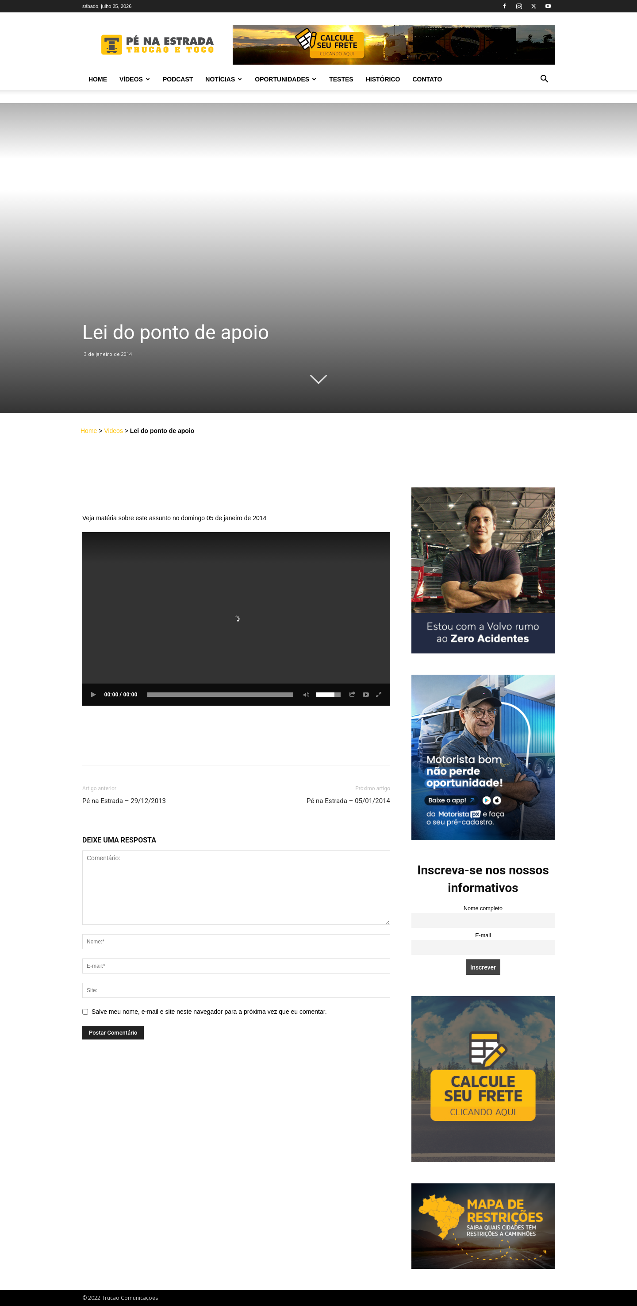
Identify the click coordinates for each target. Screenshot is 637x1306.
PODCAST (178, 79)
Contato (427, 79)
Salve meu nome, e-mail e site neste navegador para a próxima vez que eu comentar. (209, 1011)
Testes (341, 79)
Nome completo (483, 908)
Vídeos (134, 79)
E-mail (483, 935)
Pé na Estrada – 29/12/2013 (124, 801)
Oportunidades (285, 79)
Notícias (223, 79)
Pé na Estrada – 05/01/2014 (348, 801)
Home (97, 79)
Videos (113, 430)
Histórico (383, 79)
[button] (544, 80)
